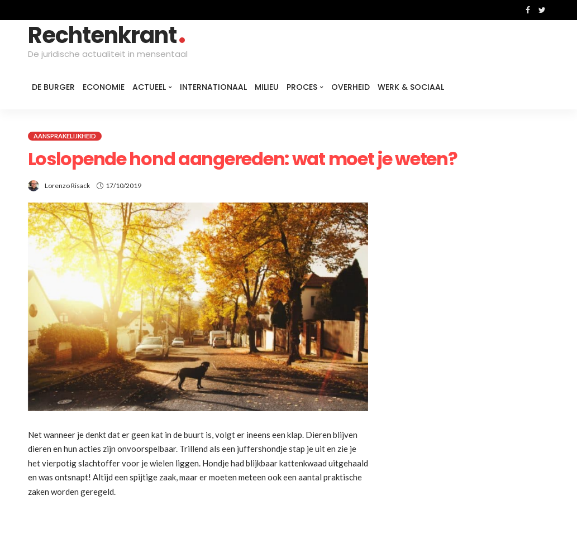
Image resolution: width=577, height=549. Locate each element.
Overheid (350, 87)
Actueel (149, 87)
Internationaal (213, 87)
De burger (53, 87)
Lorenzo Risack (67, 185)
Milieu (267, 87)
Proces (302, 87)
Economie (104, 87)
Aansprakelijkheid (65, 135)
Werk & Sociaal (411, 87)
